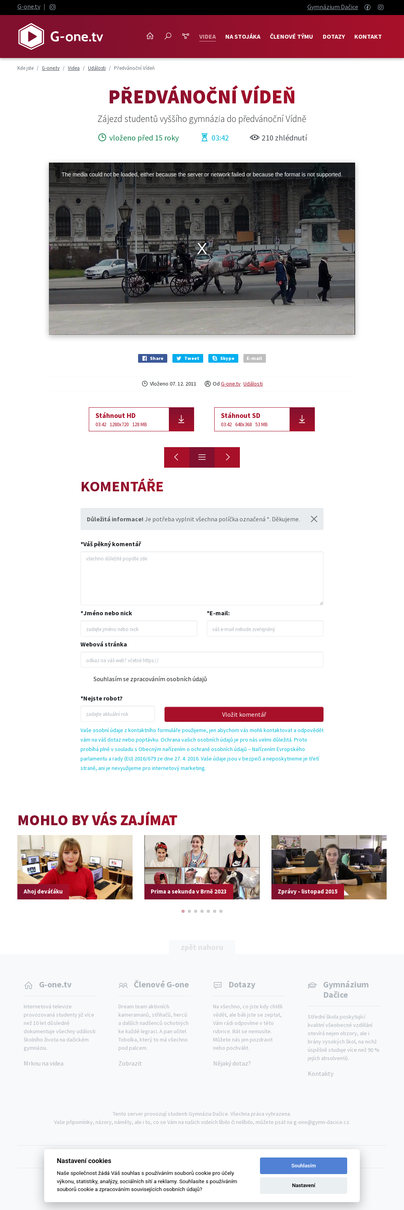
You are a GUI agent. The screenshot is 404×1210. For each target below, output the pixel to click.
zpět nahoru (202, 947)
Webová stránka (103, 644)
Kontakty (320, 1073)
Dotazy (334, 36)
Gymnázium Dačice (332, 7)
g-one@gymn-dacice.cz (321, 1122)
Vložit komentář (244, 714)
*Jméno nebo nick (106, 613)
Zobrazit (130, 1063)
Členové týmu (291, 36)
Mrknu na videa (44, 1063)
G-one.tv (28, 6)
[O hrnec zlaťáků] (176, 457)
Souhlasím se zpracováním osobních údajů (150, 679)
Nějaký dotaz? (232, 1063)
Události (253, 383)
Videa (207, 36)
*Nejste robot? (101, 698)
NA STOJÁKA (242, 36)
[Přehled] (202, 457)
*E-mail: (218, 613)
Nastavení (303, 1185)
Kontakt (368, 36)
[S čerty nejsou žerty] (227, 457)
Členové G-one (161, 984)
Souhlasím (304, 1166)
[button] (183, 911)
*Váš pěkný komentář (110, 544)
